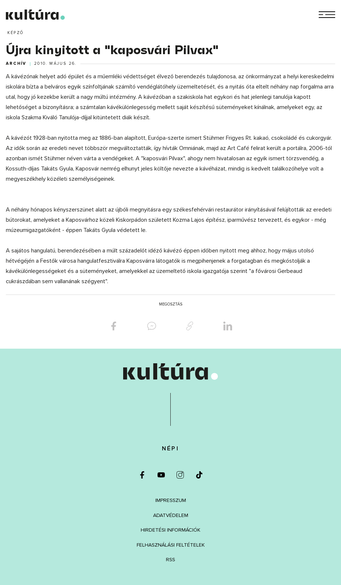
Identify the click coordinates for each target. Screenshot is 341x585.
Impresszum (170, 500)
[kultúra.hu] (35, 15)
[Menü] (327, 15)
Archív (16, 63)
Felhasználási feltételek (171, 545)
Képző (15, 32)
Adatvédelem (170, 515)
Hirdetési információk (170, 530)
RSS (170, 559)
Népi (170, 448)
